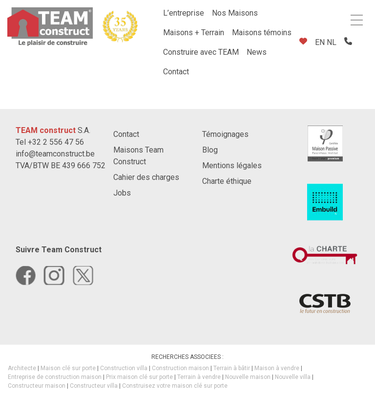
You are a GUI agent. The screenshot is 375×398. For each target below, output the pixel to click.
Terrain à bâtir (231, 368)
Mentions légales (232, 165)
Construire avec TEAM (201, 52)
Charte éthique (226, 181)
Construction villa (123, 368)
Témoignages (225, 134)
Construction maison (180, 368)
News (257, 52)
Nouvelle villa (293, 377)
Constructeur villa (94, 385)
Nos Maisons (235, 13)
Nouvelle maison (248, 377)
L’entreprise (183, 13)
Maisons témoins (262, 32)
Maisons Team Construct (138, 155)
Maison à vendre (276, 368)
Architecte (22, 368)
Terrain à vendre (199, 377)
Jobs (122, 193)
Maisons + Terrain (193, 32)
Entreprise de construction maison (55, 377)
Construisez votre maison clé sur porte (175, 385)
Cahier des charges (146, 177)
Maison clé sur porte (68, 368)
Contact (176, 71)
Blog (210, 150)
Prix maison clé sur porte (139, 377)
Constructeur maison (36, 385)
